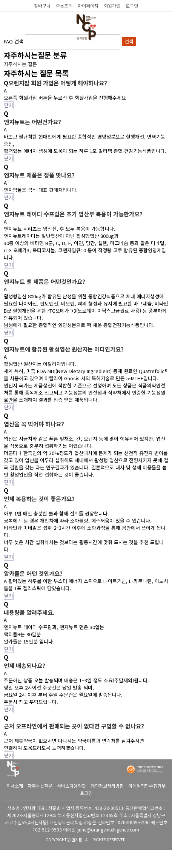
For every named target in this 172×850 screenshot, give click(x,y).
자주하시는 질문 (20, 64)
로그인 (132, 5)
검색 (129, 41)
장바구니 (42, 5)
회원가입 (112, 5)
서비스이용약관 (71, 785)
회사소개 (14, 785)
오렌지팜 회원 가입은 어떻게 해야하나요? (57, 83)
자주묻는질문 (40, 785)
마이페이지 (88, 5)
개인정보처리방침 (107, 785)
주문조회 (64, 5)
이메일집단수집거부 (147, 785)
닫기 (8, 105)
